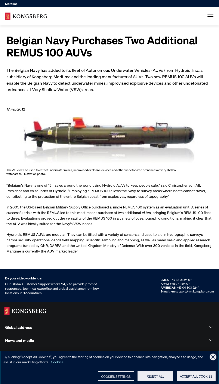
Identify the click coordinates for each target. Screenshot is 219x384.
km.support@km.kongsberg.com (192, 291)
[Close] (213, 359)
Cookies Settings (116, 378)
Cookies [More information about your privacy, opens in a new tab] (57, 364)
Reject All (155, 378)
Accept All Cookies (196, 378)
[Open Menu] (210, 16)
